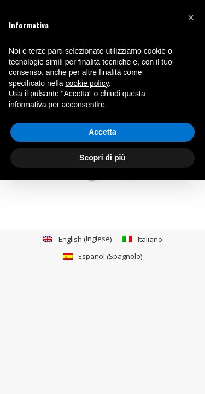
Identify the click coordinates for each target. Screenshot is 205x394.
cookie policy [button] (87, 83)
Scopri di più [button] (102, 157)
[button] (191, 17)
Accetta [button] (102, 132)
